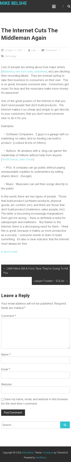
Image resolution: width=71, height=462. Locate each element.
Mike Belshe (13, 3)
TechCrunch (10, 159)
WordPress (41, 457)
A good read (9, 251)
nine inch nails (24, 71)
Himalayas (48, 452)
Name (6, 354)
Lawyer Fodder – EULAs (51, 281)
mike (33, 50)
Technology (10, 56)
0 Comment (51, 50)
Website (6, 384)
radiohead (40, 71)
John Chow (26, 159)
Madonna (8, 71)
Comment (8, 316)
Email (5, 369)
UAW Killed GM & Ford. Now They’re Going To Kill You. (35, 271)
